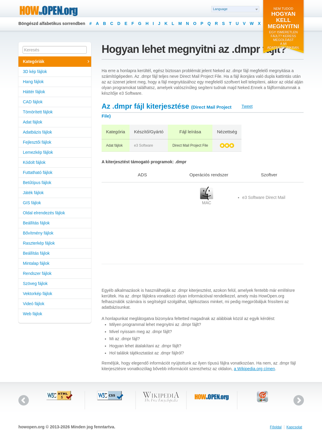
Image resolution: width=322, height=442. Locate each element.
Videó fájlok (33, 303)
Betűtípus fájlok (37, 182)
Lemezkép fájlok (38, 152)
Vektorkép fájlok (37, 293)
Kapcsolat (294, 427)
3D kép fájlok (35, 71)
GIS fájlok (32, 202)
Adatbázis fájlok (37, 132)
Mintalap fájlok (36, 263)
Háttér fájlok (34, 91)
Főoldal (276, 427)
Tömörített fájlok (38, 112)
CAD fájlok (32, 101)
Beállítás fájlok (36, 223)
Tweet (246, 106)
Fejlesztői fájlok (37, 142)
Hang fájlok (33, 81)
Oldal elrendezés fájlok (44, 212)
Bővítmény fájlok (38, 233)
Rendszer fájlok (37, 273)
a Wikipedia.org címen (254, 368)
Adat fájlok (32, 122)
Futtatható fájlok (38, 172)
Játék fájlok (33, 192)
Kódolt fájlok (34, 162)
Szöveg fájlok (35, 283)
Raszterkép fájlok (39, 243)
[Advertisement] (139, 223)
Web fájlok (32, 313)
